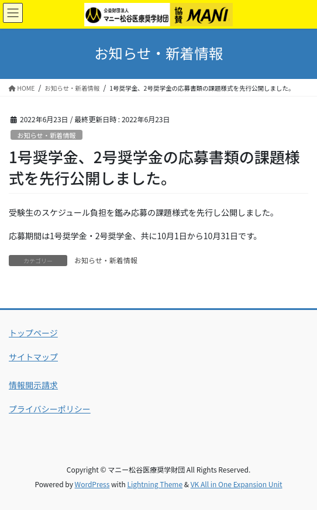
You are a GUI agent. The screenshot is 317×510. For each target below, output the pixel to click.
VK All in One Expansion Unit (236, 484)
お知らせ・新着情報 (46, 135)
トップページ (33, 333)
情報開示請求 (33, 385)
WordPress (92, 484)
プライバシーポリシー (50, 409)
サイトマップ (33, 357)
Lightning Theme (154, 484)
